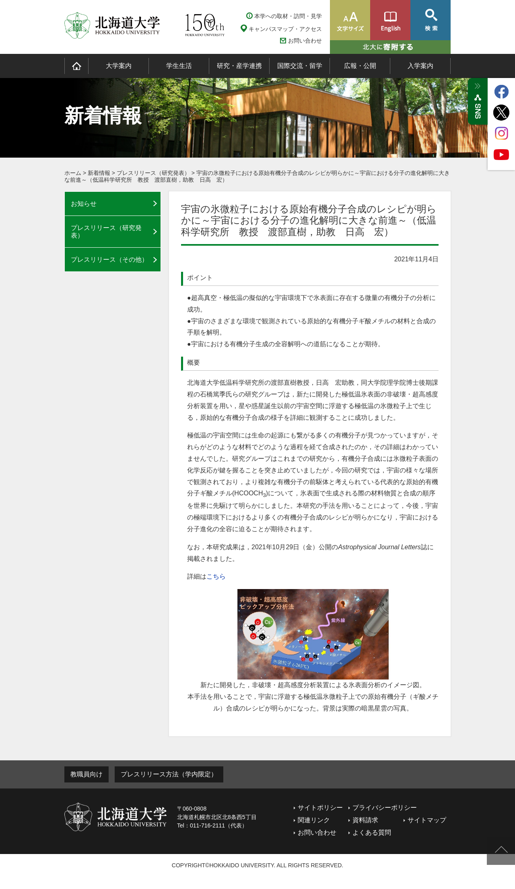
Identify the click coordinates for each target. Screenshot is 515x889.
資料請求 (365, 820)
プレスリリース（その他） (109, 259)
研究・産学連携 (239, 65)
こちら (216, 576)
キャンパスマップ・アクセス (285, 29)
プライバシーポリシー (384, 807)
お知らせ (84, 203)
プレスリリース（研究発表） (153, 173)
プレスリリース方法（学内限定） (169, 774)
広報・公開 (360, 65)
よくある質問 (371, 832)
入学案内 (420, 65)
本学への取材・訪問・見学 (288, 16)
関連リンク (314, 820)
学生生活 (179, 65)
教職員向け (86, 774)
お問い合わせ (305, 41)
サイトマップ (427, 820)
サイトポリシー (320, 807)
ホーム (72, 173)
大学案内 (119, 65)
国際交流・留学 (299, 65)
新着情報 (99, 173)
